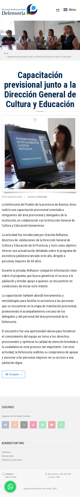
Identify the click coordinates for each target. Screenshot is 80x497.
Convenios (6, 452)
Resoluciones (8, 456)
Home (6, 53)
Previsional (42, 197)
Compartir (13, 374)
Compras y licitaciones (12, 460)
